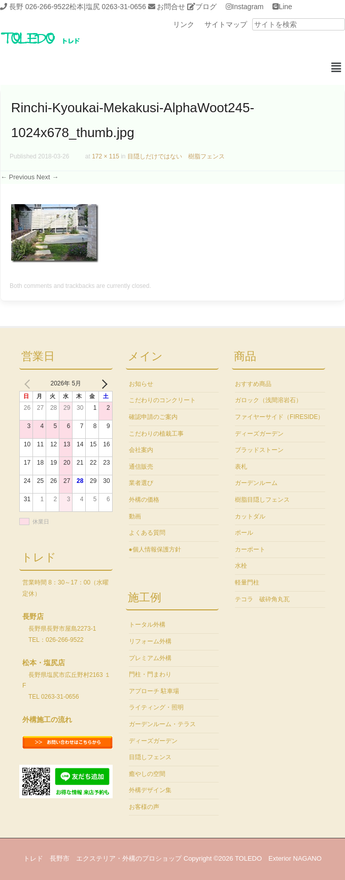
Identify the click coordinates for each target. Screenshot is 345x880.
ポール (244, 532)
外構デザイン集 (150, 790)
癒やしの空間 (147, 773)
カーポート (250, 549)
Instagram (247, 7)
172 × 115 (105, 156)
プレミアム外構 (150, 658)
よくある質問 (147, 532)
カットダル (250, 516)
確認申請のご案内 (153, 416)
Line (285, 7)
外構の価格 (144, 499)
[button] (336, 68)
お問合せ (171, 7)
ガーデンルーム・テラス (162, 724)
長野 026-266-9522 (39, 7)
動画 (135, 516)
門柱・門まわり (150, 674)
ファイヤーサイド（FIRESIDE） (279, 416)
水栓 (241, 565)
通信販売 (141, 466)
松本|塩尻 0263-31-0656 (108, 7)
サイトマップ (225, 24)
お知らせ (141, 383)
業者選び (141, 482)
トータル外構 (147, 624)
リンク (183, 24)
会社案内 (141, 449)
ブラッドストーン (259, 449)
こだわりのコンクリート (162, 400)
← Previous (17, 177)
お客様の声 (144, 806)
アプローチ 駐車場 (154, 691)
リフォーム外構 (150, 641)
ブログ (206, 7)
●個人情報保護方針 (155, 549)
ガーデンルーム (256, 482)
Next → (47, 177)
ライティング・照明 (156, 707)
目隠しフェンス (150, 757)
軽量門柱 (247, 582)
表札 (241, 466)
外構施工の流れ (47, 719)
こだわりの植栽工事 (156, 433)
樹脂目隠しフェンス (262, 499)
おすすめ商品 (253, 383)
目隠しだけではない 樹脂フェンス (176, 156)
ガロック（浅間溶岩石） (268, 400)
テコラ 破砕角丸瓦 (262, 599)
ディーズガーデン (153, 740)
